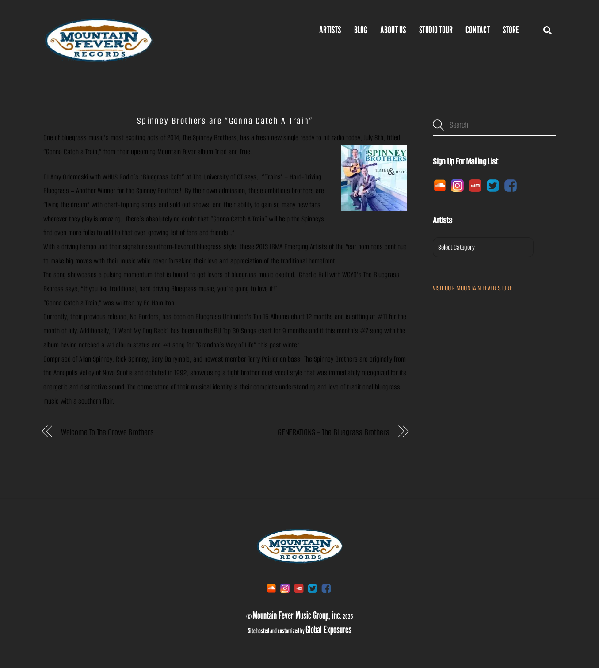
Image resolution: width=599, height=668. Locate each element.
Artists (330, 29)
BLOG (360, 29)
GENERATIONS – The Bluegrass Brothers (333, 432)
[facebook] (511, 185)
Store (511, 29)
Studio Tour (436, 29)
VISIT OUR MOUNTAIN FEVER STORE (472, 288)
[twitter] (493, 185)
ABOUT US (393, 29)
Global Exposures (328, 629)
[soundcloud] (440, 185)
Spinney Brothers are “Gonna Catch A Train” (225, 121)
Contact (477, 29)
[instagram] (457, 185)
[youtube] (475, 185)
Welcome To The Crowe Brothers (107, 432)
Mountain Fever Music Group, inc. (297, 615)
